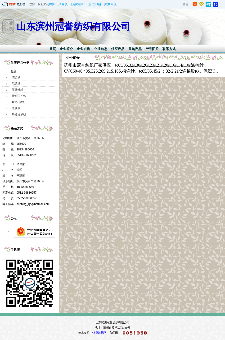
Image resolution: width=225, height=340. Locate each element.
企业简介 (66, 49)
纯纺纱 (16, 77)
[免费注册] (78, 4)
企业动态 (100, 49)
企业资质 (83, 49)
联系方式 (169, 49)
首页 (52, 49)
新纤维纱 (17, 89)
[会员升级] (94, 4)
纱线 (13, 71)
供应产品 (117, 49)
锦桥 (52, 4)
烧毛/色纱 (18, 102)
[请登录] (63, 4)
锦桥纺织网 (99, 332)
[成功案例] (110, 4)
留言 (185, 4)
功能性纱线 (19, 114)
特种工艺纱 (19, 96)
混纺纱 (16, 83)
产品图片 (152, 49)
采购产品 (135, 49)
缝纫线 (16, 108)
